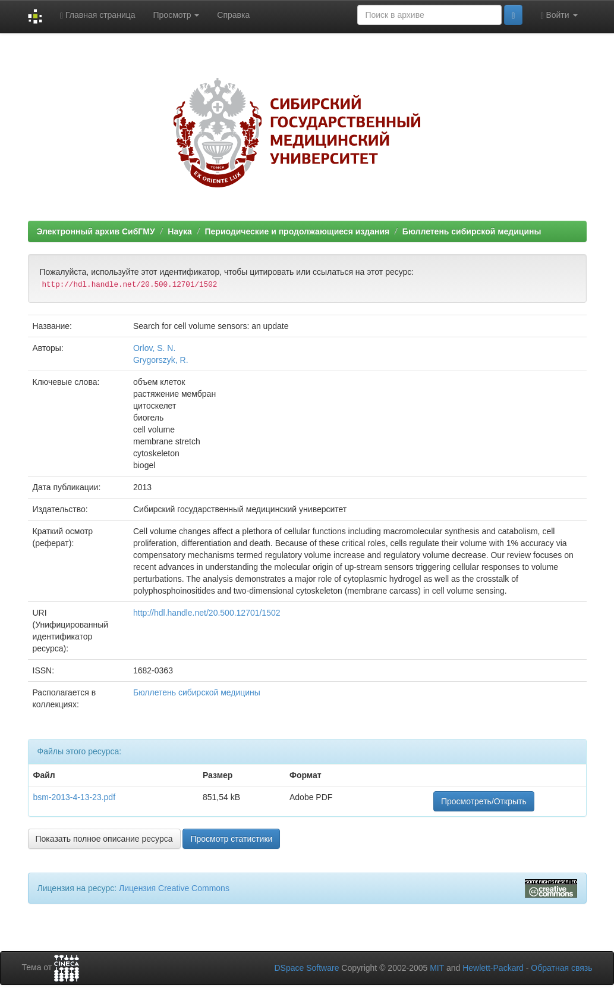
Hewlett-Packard (493, 968)
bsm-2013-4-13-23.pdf (74, 797)
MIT (437, 968)
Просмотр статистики (231, 839)
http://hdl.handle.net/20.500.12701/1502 (207, 612)
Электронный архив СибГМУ (96, 231)
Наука (179, 231)
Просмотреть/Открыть (484, 801)
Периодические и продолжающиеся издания (296, 231)
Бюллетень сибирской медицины (471, 231)
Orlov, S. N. (154, 348)
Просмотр (176, 15)
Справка (233, 15)
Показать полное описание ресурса (104, 839)
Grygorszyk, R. (160, 360)
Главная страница (98, 15)
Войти (558, 15)
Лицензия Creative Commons (174, 888)
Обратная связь (561, 968)
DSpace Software (306, 968)
